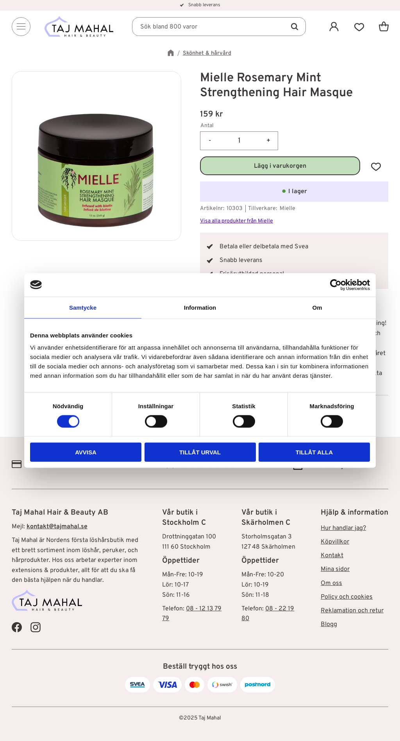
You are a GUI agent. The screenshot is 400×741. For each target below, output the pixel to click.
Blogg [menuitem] (329, 624)
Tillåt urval (200, 452)
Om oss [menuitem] (331, 583)
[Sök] (294, 27)
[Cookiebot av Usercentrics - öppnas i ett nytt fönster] (336, 285)
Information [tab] (200, 307)
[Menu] (21, 26)
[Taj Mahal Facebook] (16, 627)
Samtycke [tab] (82, 307)
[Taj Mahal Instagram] (35, 627)
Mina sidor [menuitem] (335, 569)
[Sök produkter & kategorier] (219, 27)
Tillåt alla (314, 452)
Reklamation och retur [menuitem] (352, 611)
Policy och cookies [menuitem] (347, 597)
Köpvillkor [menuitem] (335, 542)
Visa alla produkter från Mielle (236, 221)
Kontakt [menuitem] (332, 556)
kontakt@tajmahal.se (57, 527)
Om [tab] (317, 307)
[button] (358, 27)
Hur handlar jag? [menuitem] (343, 528)
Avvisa (85, 452)
